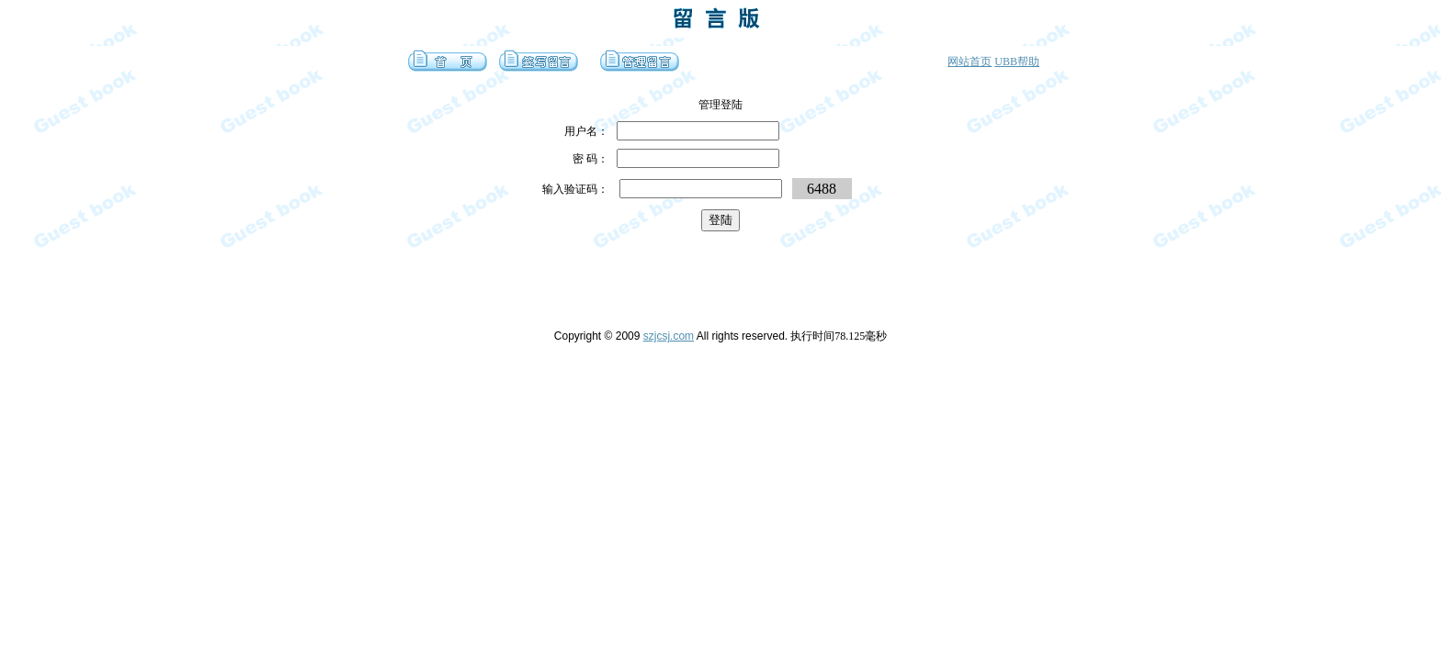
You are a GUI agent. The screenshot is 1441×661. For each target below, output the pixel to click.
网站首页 (969, 61)
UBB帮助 (1016, 61)
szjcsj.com (668, 336)
